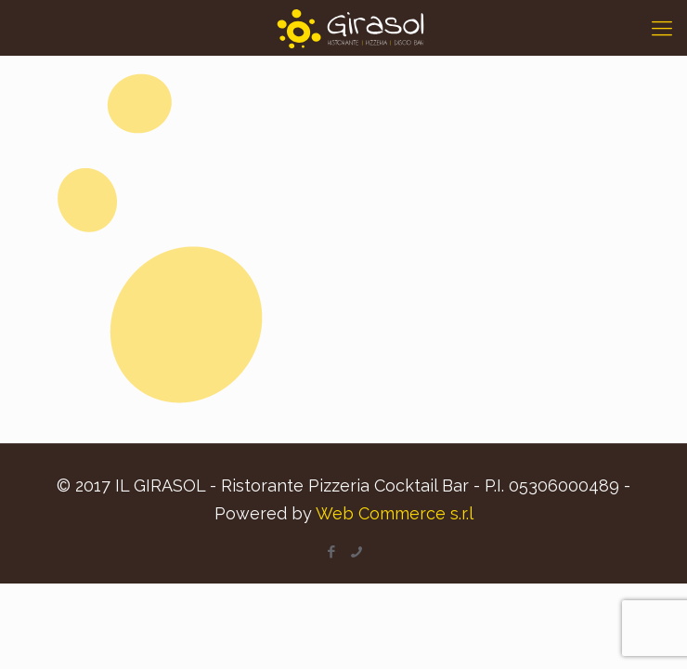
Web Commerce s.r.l (394, 513)
